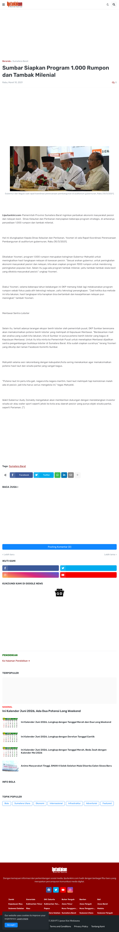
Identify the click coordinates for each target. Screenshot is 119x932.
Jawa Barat (102, 904)
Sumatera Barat (20, 61)
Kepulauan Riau (15, 904)
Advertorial (91, 803)
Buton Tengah (68, 899)
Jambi (11, 899)
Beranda (6, 61)
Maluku (100, 908)
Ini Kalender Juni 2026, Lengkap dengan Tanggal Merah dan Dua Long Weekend (66, 722)
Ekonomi (40, 803)
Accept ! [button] (11, 925)
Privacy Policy (81, 926)
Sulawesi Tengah (105, 913)
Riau (28, 908)
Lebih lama (109, 555)
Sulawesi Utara (86, 913)
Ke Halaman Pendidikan (16, 660)
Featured (107, 803)
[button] (3, 4)
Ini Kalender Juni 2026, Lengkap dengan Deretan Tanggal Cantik (58, 736)
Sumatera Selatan (52, 913)
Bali (99, 899)
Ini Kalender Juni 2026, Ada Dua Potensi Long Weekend (41, 711)
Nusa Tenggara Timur (70, 908)
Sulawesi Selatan (16, 908)
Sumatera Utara (22, 803)
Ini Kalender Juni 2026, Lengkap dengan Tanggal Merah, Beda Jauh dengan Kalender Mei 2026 (64, 751)
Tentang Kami (98, 926)
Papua (47, 908)
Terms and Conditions (60, 926)
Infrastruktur (74, 803)
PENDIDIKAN (10, 655)
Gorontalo (30, 899)
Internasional (56, 803)
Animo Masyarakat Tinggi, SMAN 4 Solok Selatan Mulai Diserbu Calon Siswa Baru (66, 765)
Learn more (22, 918)
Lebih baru (9, 555)
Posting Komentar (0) (59, 546)
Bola (6, 803)
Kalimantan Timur (34, 904)
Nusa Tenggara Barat (88, 908)
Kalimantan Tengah (53, 904)
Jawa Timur (67, 904)
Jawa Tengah (85, 904)
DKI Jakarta (49, 899)
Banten (82, 899)
